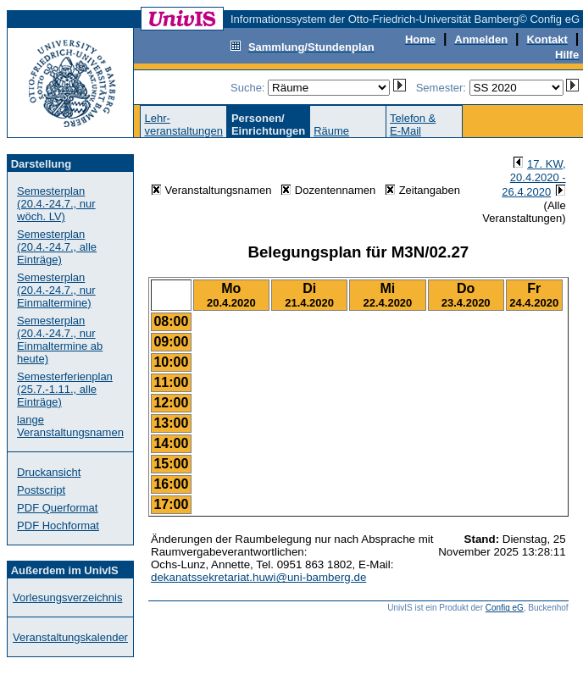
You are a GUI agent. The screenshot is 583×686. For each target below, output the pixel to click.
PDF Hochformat (58, 525)
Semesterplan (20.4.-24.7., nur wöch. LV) (56, 204)
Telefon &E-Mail (413, 124)
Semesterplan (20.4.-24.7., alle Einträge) (57, 247)
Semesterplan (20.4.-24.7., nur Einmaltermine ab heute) (60, 339)
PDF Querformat (57, 507)
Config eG (505, 607)
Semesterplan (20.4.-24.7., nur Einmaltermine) (56, 290)
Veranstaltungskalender (70, 637)
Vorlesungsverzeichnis (67, 597)
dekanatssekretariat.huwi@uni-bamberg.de (258, 577)
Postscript (41, 490)
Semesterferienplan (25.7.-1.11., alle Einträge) (65, 389)
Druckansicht (49, 472)
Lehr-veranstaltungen (183, 124)
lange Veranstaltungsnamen (70, 426)
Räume (331, 130)
